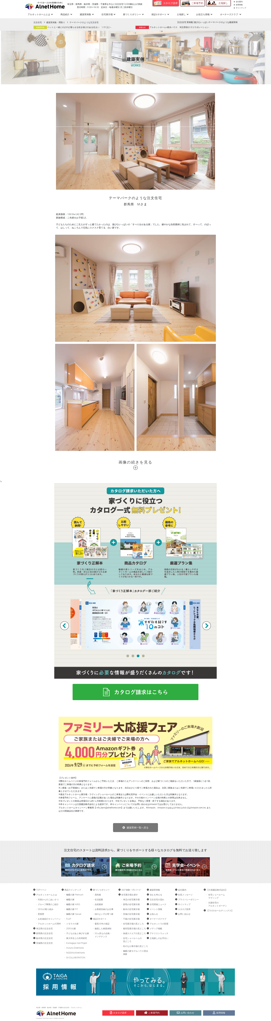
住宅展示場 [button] (107, 14)
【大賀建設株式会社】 (217, 890)
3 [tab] (138, 656)
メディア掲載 (156, 928)
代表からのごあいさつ (48, 899)
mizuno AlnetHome (75, 948)
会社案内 (239, 2)
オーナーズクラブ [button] (229, 14)
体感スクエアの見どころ (134, 933)
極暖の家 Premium (74, 895)
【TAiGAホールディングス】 (220, 910)
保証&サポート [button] (158, 14)
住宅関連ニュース (158, 904)
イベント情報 (156, 909)
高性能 (98, 895)
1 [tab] (127, 656)
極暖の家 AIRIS (73, 904)
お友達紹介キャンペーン (49, 919)
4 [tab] (143, 656)
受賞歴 (41, 914)
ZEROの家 (71, 928)
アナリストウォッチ (159, 933)
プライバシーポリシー (188, 899)
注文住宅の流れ (157, 899)
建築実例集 (85, 14)
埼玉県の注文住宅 (44, 928)
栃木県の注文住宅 (44, 938)
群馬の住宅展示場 (131, 904)
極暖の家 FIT (72, 909)
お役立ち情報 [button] (203, 14)
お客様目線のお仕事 (104, 909)
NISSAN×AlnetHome (75, 953)
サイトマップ (241, 8)
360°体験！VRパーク (131, 890)
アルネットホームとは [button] (39, 14)
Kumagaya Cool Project (76, 943)
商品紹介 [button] (64, 14)
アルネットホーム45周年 (49, 924)
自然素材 (99, 904)
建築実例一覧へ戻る (137, 827)
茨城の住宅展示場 (131, 914)
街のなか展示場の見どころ (135, 946)
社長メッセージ (185, 895)
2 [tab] (133, 656)
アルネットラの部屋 (159, 924)
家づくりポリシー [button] (132, 14)
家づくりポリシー (101, 890)
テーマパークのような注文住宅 (84, 22)
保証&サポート (100, 919)
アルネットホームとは (46, 895)
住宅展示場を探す (129, 895)
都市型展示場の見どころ (134, 928)
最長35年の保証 (102, 924)
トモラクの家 (72, 924)
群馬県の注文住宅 (44, 933)
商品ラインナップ (72, 890)
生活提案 (99, 899)
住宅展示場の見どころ (133, 924)
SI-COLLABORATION (75, 957)
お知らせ (154, 914)
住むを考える (156, 895)
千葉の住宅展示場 (131, 919)
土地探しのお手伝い (159, 938)
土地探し (223, 3)
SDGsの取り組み (45, 909)
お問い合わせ (184, 914)
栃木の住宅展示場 (131, 909)
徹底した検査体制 (103, 928)
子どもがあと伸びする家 (77, 933)
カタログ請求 (170, 3)
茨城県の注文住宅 (44, 943)
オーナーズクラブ (158, 919)
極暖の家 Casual (73, 914)
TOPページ (41, 890)
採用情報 (239, 5)
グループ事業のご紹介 (48, 904)
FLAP (68, 919)
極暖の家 (70, 899)
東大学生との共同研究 (76, 938)
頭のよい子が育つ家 (104, 914)
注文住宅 (38, 22)
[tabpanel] (135, 624)
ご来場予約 (197, 3)
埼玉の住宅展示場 (131, 899)
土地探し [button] (181, 14)
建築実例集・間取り (55, 22)
